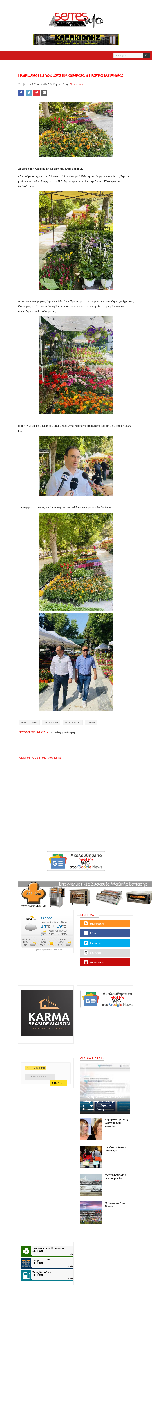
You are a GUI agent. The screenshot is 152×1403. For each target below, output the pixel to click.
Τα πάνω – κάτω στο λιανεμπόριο (115, 1149)
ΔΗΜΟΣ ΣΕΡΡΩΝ (29, 722)
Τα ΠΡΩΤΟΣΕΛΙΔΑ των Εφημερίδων (115, 1177)
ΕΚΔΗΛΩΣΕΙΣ (51, 722)
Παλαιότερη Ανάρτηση (62, 732)
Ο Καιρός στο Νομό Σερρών (115, 1204)
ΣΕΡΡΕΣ (91, 722)
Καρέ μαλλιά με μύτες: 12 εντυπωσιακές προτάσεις (116, 1122)
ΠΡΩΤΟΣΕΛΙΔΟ (72, 722)
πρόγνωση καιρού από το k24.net (48, 950)
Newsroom (76, 84)
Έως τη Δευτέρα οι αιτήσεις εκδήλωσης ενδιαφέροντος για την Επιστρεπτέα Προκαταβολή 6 (103, 1103)
